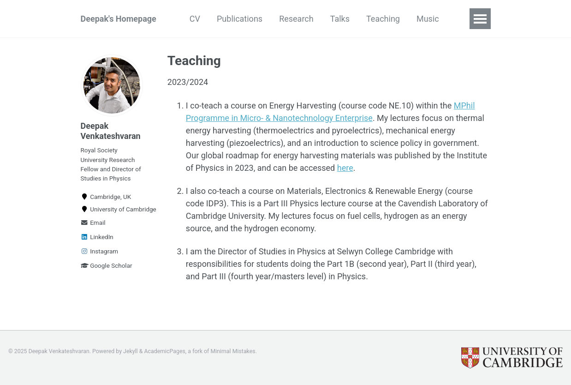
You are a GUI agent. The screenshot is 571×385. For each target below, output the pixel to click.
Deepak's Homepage (118, 19)
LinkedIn (97, 237)
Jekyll (130, 351)
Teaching (383, 19)
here (345, 168)
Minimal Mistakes (232, 351)
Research (296, 19)
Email (93, 222)
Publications (239, 19)
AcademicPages (164, 351)
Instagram (100, 251)
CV (195, 19)
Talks (340, 19)
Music (427, 19)
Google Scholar (106, 265)
